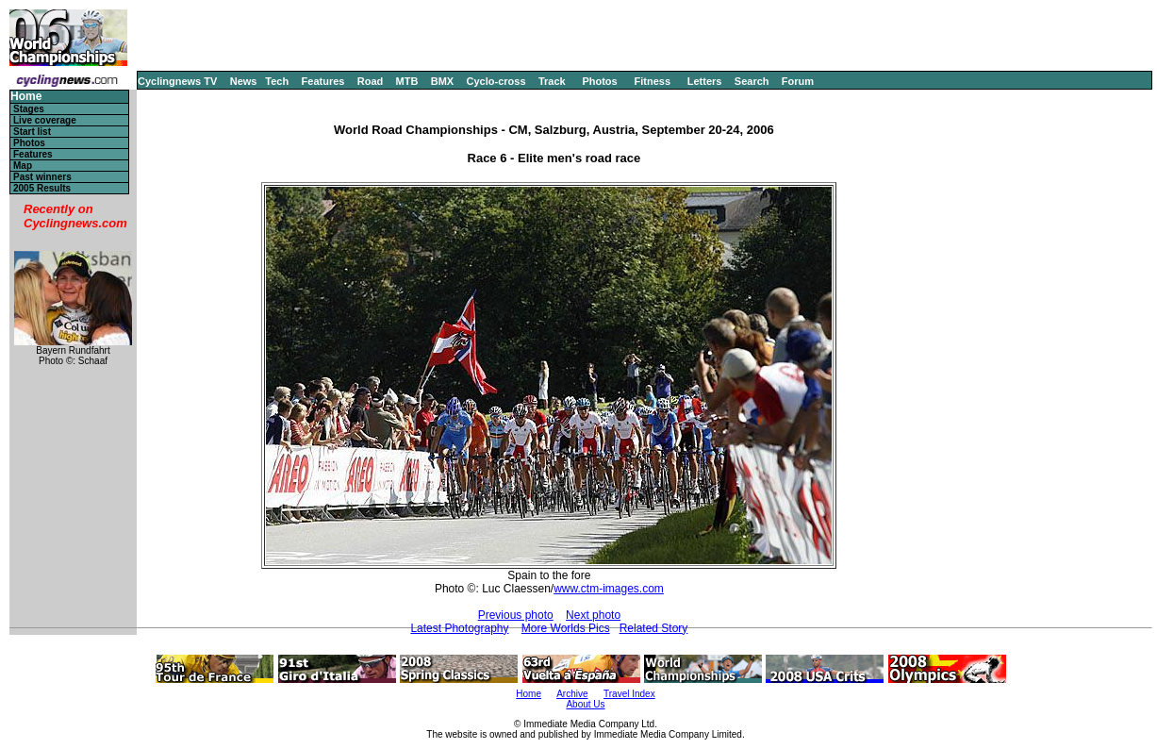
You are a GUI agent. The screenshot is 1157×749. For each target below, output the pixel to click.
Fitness (652, 81)
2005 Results (42, 188)
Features (323, 81)
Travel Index (629, 694)
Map (22, 165)
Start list (32, 131)
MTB (407, 81)
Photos (599, 81)
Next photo (593, 615)
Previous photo (516, 615)
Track (552, 81)
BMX (442, 81)
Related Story (654, 628)
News (243, 81)
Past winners (42, 177)
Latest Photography (459, 628)
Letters (704, 81)
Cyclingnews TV (177, 81)
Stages (28, 109)
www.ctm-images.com (609, 588)
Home (25, 97)
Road (370, 81)
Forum (798, 81)
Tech (277, 81)
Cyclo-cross (496, 81)
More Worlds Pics (565, 628)
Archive (571, 694)
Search (752, 81)
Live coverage (44, 120)
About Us (585, 704)
